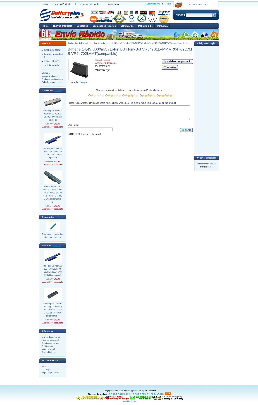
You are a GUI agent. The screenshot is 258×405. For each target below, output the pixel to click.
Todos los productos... (51, 82)
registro (168, 4)
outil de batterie (51, 65)
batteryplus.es (132, 391)
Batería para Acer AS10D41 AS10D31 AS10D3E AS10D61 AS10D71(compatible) (53, 270)
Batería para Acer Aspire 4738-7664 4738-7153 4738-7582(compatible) (53, 153)
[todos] (57, 90)
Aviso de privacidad (50, 340)
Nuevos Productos (63, 4)
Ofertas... (46, 73)
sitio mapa (46, 369)
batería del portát (52, 50)
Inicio (45, 4)
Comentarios (126, 26)
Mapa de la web (49, 349)
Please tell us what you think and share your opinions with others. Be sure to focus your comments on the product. (122, 103)
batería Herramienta (83, 43)
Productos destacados (89, 4)
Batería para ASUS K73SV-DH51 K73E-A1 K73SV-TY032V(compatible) (52, 115)
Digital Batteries (51, 61)
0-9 (155, 394)
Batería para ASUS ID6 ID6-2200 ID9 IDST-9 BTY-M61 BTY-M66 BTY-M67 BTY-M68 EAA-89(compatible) (52, 194)
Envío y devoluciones (51, 337)
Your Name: (73, 127)
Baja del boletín (48, 352)
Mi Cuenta (162, 26)
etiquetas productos (50, 373)
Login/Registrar (154, 4)
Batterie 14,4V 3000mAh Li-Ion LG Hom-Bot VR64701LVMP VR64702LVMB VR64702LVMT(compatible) (137, 43)
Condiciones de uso (50, 343)
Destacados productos (104, 26)
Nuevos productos (62, 26)
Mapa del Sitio (145, 26)
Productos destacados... (52, 79)
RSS (44, 366)
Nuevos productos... (50, 76)
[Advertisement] (206, 99)
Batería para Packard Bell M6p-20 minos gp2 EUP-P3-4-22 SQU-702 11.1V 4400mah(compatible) (52, 310)
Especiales (82, 26)
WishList (160, 394)
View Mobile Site (130, 401)
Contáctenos (113, 4)
